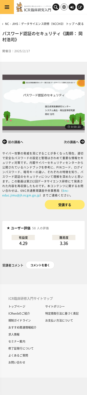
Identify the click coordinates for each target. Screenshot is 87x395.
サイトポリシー (55, 306)
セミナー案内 (16, 341)
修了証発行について (21, 348)
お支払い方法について (59, 320)
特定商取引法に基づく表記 (62, 313)
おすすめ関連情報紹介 (22, 327)
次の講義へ (71, 142)
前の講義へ (15, 142)
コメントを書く (40, 265)
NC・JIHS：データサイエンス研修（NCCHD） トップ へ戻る (44, 24)
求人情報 (13, 334)
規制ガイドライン (19, 320)
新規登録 (80, 7)
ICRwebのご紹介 (19, 313)
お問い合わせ (16, 362)
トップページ (16, 306)
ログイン (72, 7)
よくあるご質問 (18, 355)
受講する (64, 204)
